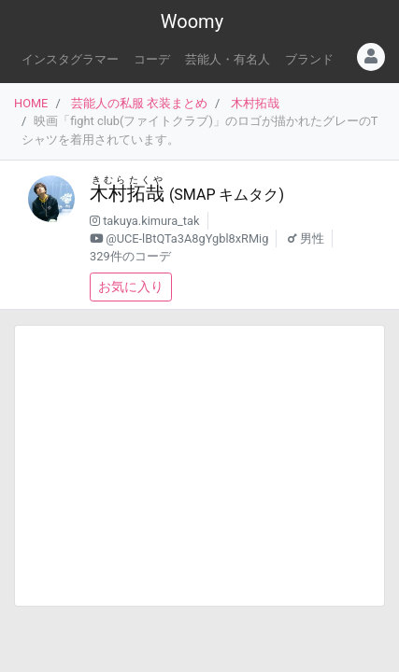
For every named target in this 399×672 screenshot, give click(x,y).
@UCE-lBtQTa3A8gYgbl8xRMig (187, 238)
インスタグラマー (70, 59)
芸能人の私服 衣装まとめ (139, 103)
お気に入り (131, 286)
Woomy (192, 21)
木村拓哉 (255, 103)
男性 (312, 238)
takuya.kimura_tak (151, 221)
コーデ (152, 59)
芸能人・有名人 (227, 59)
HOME (31, 103)
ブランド (309, 59)
